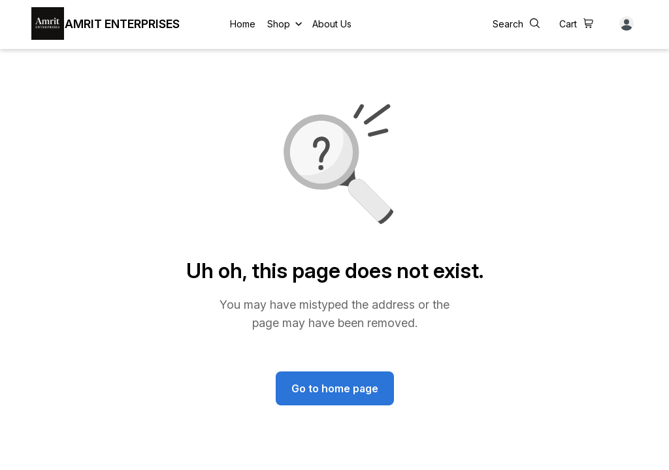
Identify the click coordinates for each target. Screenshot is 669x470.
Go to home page (334, 388)
